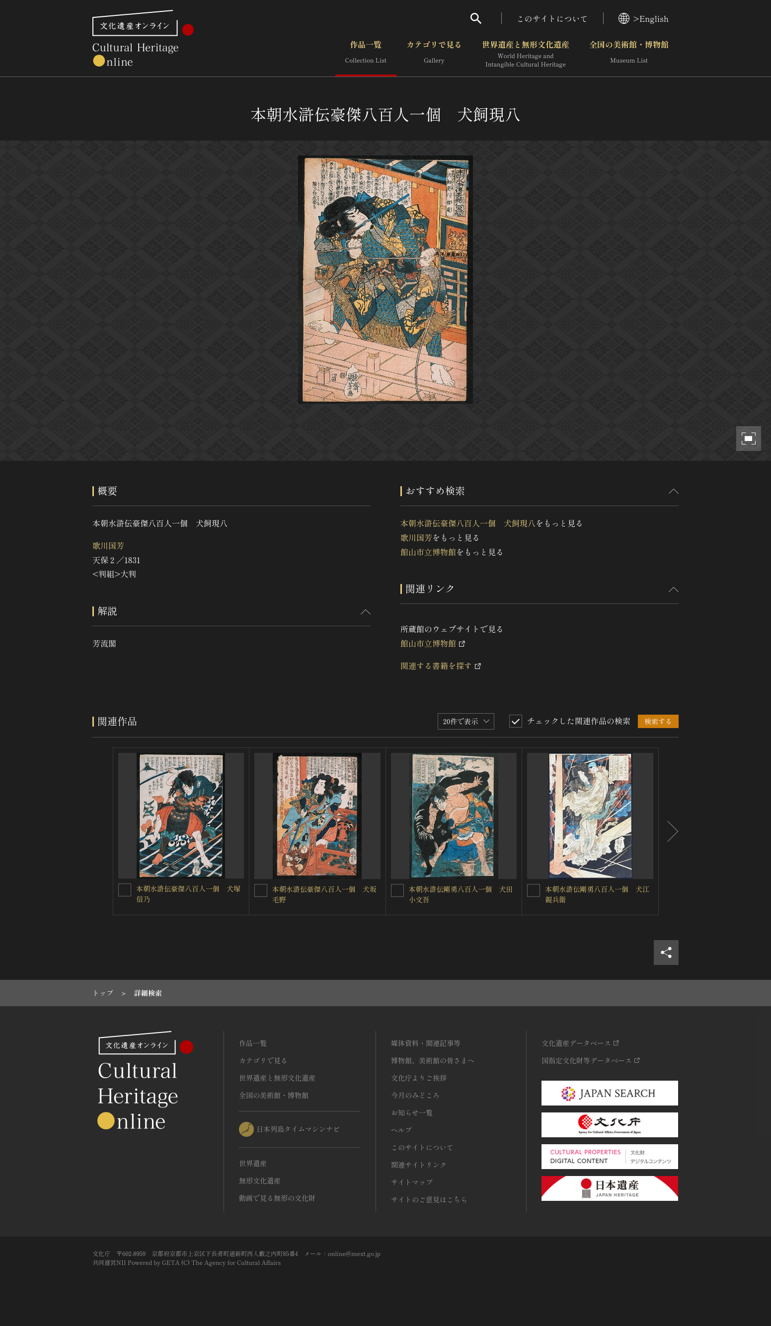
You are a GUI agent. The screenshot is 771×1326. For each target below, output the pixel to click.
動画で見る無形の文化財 (277, 1198)
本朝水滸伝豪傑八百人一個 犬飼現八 (468, 523)
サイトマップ (412, 1182)
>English (643, 18)
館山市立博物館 (428, 552)
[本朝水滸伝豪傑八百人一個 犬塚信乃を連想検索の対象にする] (124, 890)
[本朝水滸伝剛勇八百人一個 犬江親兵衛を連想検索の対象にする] (533, 890)
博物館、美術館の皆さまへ (432, 1060)
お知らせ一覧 (412, 1112)
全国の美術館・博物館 (629, 54)
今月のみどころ (415, 1095)
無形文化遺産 (260, 1180)
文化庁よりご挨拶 (419, 1078)
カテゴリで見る (434, 54)
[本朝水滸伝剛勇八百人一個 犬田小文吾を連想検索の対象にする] (397, 890)
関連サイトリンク (419, 1165)
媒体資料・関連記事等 (426, 1043)
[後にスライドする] (669, 831)
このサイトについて (552, 18)
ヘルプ (401, 1130)
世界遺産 (253, 1163)
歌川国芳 (108, 545)
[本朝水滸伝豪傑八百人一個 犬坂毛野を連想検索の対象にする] (260, 890)
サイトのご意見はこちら (429, 1199)
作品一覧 (365, 54)
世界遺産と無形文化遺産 (525, 54)
